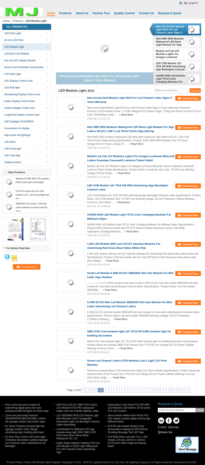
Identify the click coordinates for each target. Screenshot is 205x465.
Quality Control (124, 13)
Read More (127, 114)
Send (200, 410)
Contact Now (190, 98)
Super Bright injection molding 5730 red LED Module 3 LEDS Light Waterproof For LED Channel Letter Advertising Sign (77, 448)
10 (171, 390)
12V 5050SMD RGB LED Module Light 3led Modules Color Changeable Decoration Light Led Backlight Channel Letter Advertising (78, 420)
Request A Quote (169, 13)
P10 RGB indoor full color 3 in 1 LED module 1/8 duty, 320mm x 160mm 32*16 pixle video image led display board (128, 441)
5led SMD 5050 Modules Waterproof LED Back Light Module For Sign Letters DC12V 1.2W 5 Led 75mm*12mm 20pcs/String (171, 41)
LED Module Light (14, 46)
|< (85, 390)
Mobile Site (165, 432)
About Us (82, 13)
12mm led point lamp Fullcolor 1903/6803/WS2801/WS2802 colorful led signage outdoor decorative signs (25, 418)
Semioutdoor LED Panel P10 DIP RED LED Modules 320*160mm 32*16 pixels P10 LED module (129, 407)
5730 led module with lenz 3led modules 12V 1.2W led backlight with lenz (32, 195)
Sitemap (173, 427)
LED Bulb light (12, 87)
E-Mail (162, 427)
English (193, 3)
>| (187, 390)
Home (51, 13)
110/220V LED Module (16, 53)
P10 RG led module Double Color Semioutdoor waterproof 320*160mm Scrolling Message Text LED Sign (128, 429)
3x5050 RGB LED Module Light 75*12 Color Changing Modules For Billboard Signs (170, 78)
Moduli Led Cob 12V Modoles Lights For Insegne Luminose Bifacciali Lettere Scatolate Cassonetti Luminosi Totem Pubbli (169, 54)
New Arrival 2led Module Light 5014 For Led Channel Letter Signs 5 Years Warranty (170, 29)
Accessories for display (17, 128)
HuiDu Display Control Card (19, 101)
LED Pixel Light (12, 33)
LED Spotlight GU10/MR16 (19, 121)
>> (179, 390)
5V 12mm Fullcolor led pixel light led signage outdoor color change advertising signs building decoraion (24, 429)
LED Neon (10, 141)
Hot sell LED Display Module (19, 60)
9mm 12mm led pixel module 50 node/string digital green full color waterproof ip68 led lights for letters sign (27, 407)
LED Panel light (12, 148)
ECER (192, 462)
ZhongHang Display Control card (22, 94)
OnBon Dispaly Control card (19, 108)
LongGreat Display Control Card (21, 114)
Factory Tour (101, 13)
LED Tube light (12, 155)
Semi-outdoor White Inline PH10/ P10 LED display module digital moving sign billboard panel (129, 418)
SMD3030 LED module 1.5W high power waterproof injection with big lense (31, 207)
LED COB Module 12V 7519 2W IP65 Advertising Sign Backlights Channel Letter (171, 66)
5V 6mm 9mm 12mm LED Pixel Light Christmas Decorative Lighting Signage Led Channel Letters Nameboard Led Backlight (26, 441)
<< (92, 390)
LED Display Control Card (18, 80)
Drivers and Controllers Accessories (23, 67)
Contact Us (146, 13)
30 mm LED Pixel (13, 40)
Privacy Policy (14, 462)
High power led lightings (17, 135)
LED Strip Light (12, 74)
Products (65, 13)
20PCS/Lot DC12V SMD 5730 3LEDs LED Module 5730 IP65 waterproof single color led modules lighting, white (77, 407)
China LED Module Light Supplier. (42, 462)
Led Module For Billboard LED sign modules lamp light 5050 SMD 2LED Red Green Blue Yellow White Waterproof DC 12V (76, 434)
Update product (12, 162)
